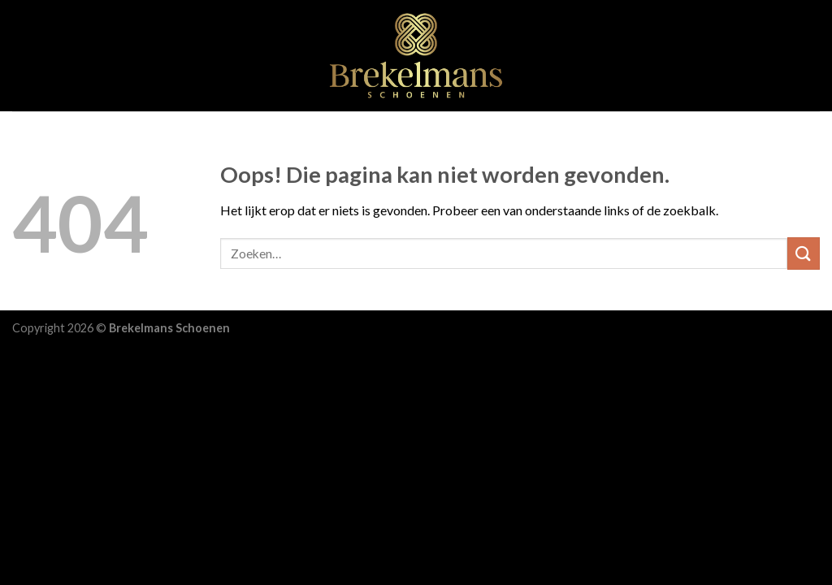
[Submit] (803, 253)
